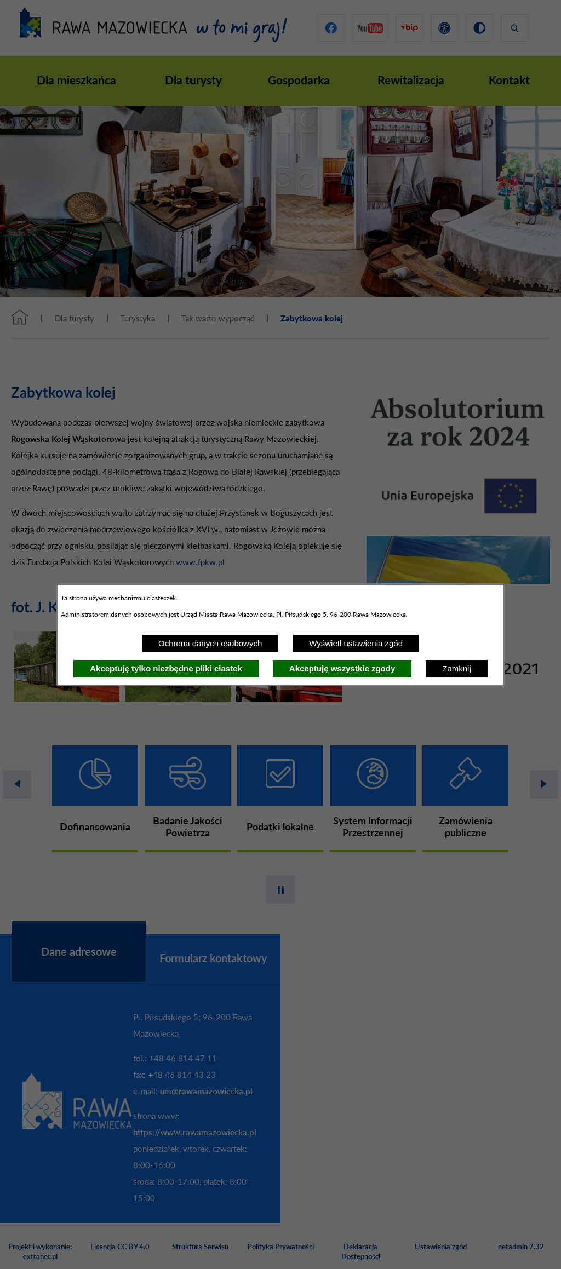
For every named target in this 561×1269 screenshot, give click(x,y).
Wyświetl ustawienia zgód (356, 643)
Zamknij (456, 668)
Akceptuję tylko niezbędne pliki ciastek (166, 668)
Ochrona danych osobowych (210, 643)
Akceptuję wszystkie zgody (342, 668)
